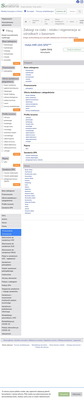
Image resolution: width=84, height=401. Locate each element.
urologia (7, 151)
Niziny (4, 226)
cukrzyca (7, 117)
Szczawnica (28, 200)
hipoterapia (8, 91)
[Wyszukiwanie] (80, 11)
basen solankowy (10, 85)
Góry (4, 215)
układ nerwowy (9, 142)
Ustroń (27, 209)
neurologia (7, 130)
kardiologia (8, 123)
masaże (6, 57)
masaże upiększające (11, 176)
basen (72, 22)
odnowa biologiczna (11, 97)
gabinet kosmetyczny (11, 88)
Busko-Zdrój (28, 170)
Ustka (26, 206)
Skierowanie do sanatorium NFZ (8, 238)
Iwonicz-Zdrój (29, 178)
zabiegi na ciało (47, 21)
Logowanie (77, 340)
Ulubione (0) (61, 11)
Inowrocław (28, 176)
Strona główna (8, 340)
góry (5, 162)
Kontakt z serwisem (21, 340)
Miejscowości (7, 19)
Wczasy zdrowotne (9, 278)
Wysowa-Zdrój (29, 211)
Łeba (26, 185)
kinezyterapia (8, 54)
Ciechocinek (28, 172)
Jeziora (4, 219)
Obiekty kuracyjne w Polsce (11, 11)
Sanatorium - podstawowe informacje (7, 309)
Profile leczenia (7, 204)
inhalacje (7, 51)
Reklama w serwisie (36, 340)
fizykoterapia (8, 45)
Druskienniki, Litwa (30, 174)
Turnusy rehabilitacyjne (45, 11)
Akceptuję (64, 394)
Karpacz (27, 180)
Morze (4, 223)
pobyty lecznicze (9, 100)
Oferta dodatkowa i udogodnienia (9, 199)
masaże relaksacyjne (11, 173)
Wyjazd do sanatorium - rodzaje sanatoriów (10, 290)
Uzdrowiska (6, 274)
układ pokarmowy (10, 148)
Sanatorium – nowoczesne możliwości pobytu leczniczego (9, 299)
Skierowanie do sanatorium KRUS (9, 251)
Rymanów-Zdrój (30, 196)
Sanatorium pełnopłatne (6, 263)
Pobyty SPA (6, 285)
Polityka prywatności (65, 340)
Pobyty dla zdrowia (42, 347)
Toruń (26, 204)
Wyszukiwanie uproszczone (7, 23)
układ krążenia (9, 139)
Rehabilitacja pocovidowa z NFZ (9, 316)
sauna (6, 103)
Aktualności (6, 334)
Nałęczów (28, 189)
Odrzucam (77, 394)
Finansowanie (7, 194)
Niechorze (28, 191)
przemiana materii (10, 133)
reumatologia (8, 136)
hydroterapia (8, 48)
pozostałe (7, 60)
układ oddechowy (10, 145)
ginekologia (8, 120)
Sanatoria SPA (7, 208)
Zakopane (28, 213)
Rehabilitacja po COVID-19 (8, 322)
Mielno (27, 187)
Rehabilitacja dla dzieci (39, 345)
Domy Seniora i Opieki (56, 345)
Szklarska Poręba (30, 202)
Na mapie (29, 11)
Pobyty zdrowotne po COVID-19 (10, 328)
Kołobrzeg (28, 183)
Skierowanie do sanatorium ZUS (8, 245)
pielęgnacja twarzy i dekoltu (10, 180)
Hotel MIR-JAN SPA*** (38, 45)
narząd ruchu (8, 127)
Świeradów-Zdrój (30, 198)
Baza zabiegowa (8, 191)
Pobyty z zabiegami (9, 282)
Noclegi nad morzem (74, 345)
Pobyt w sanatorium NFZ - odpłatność (9, 257)
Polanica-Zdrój (29, 193)
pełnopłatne (8, 71)
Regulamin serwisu (50, 340)
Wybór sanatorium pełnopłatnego (9, 269)
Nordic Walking (9, 94)
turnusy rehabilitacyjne (11, 106)
